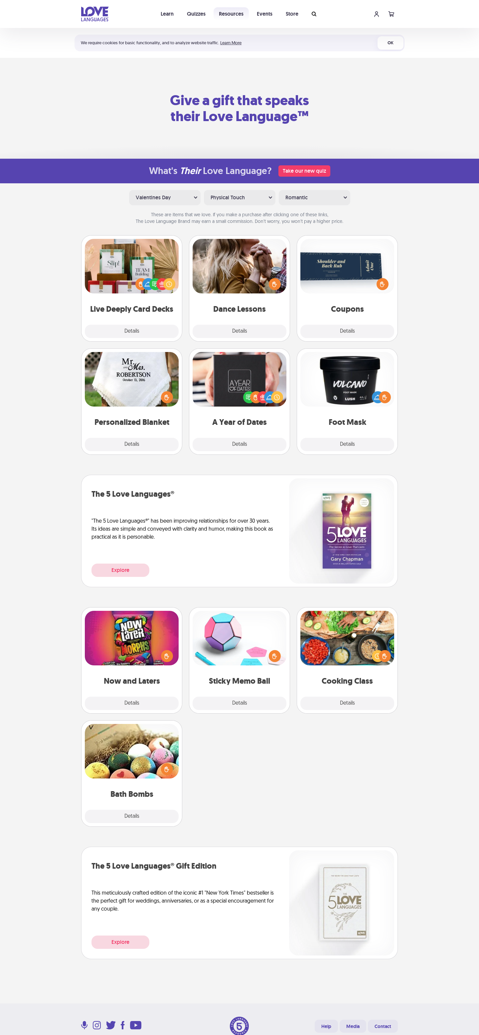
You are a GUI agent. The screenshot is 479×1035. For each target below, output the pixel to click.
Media (353, 1026)
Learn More (230, 43)
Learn (167, 13)
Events (264, 13)
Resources (231, 13)
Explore (120, 570)
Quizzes (196, 13)
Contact (383, 1026)
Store (292, 13)
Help (326, 1026)
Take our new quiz (304, 170)
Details (131, 331)
